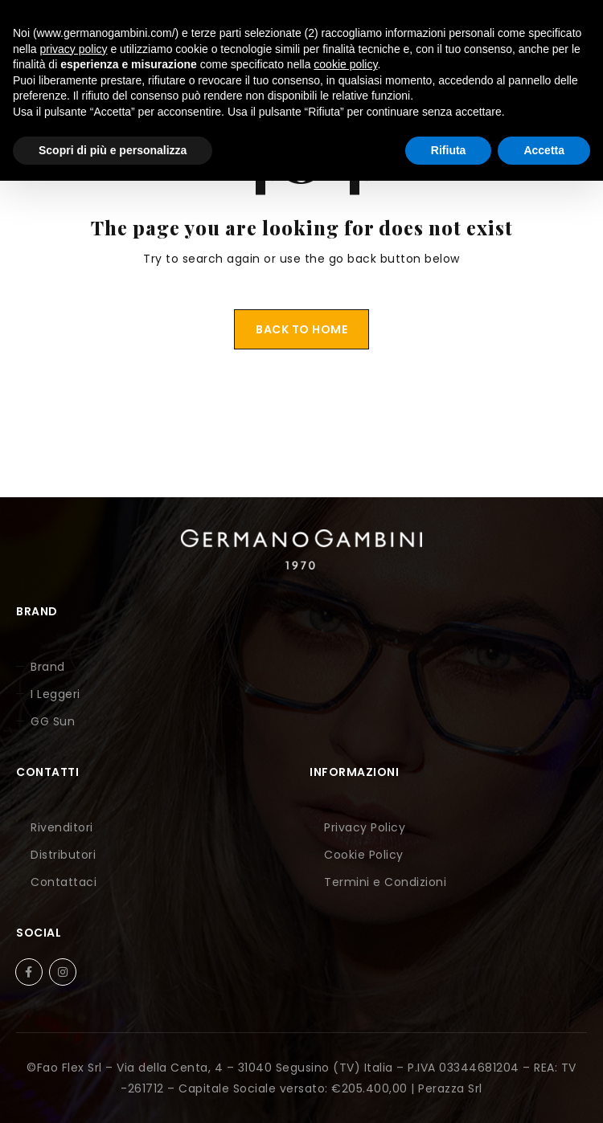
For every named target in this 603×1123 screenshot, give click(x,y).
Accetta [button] (543, 150)
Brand (48, 667)
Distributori (63, 855)
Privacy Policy (364, 827)
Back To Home (301, 329)
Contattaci (63, 882)
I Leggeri (55, 694)
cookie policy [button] (345, 64)
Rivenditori (62, 827)
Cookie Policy (364, 855)
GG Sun (53, 721)
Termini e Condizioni (385, 882)
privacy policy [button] (73, 49)
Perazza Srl (450, 1088)
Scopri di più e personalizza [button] (113, 150)
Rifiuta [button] (448, 150)
